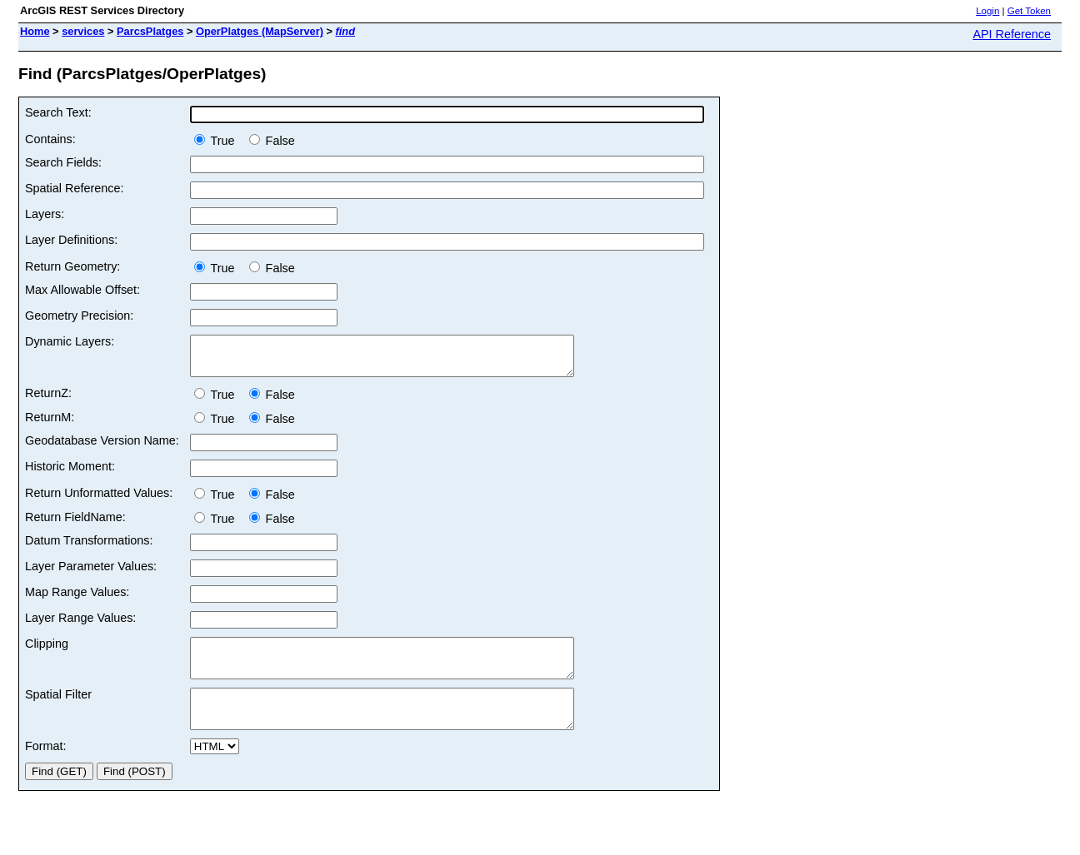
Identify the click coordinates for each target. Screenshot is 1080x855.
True (218, 140)
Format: (46, 768)
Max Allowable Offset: (82, 289)
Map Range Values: (77, 599)
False (272, 140)
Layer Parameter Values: (91, 573)
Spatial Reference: (74, 188)
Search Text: (58, 112)
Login (987, 11)
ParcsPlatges (150, 31)
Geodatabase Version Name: (102, 448)
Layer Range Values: (80, 625)
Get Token (1029, 11)
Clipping (46, 651)
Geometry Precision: (79, 315)
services (83, 31)
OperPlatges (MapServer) (259, 31)
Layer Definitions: (71, 239)
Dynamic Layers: (69, 341)
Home (35, 31)
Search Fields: (63, 162)
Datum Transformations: (89, 547)
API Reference (1011, 34)
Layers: (44, 214)
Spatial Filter (58, 709)
